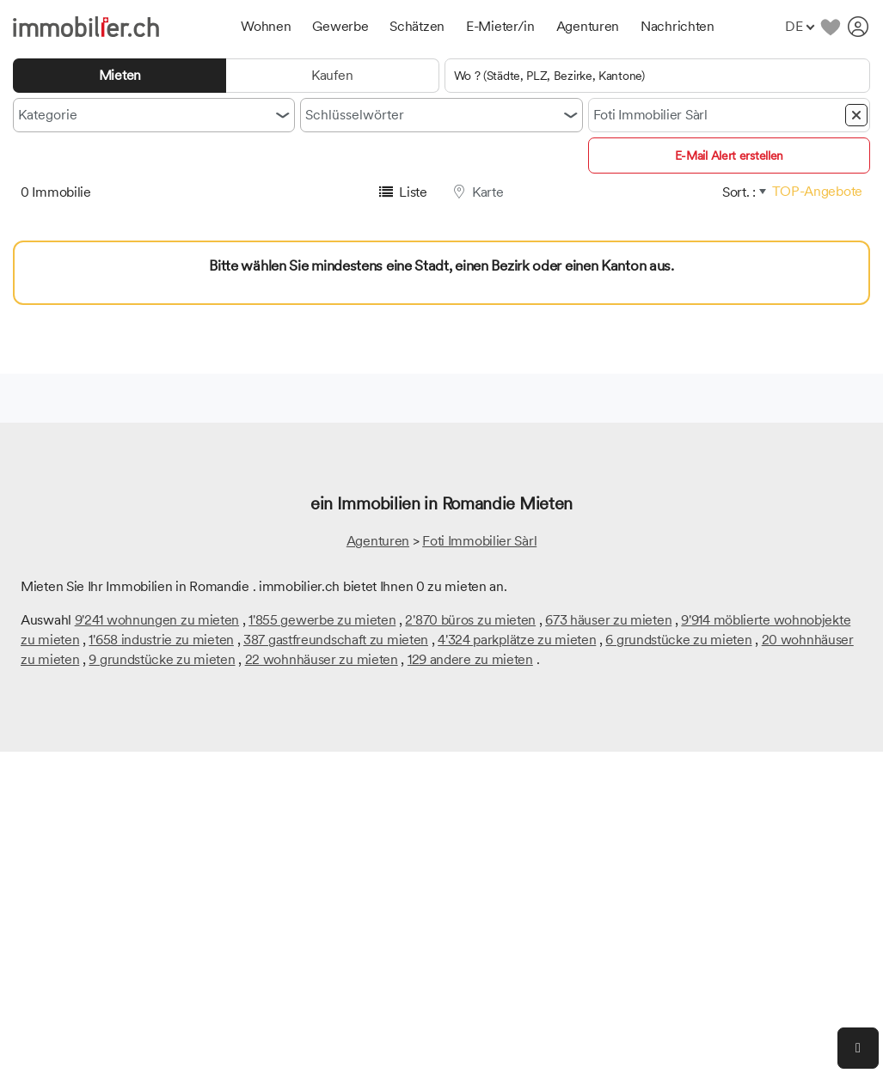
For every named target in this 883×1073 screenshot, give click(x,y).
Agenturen (377, 541)
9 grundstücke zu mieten (162, 659)
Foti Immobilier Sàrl (479, 541)
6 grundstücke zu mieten (678, 639)
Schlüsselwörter (354, 115)
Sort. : (739, 192)
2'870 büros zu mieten (470, 620)
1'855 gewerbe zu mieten (322, 620)
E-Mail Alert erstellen (729, 155)
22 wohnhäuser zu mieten (321, 659)
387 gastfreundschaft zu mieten (335, 639)
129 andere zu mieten (470, 659)
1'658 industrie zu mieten (161, 639)
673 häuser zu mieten (608, 620)
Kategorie (47, 115)
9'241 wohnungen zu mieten (157, 620)
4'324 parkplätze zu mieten (517, 639)
